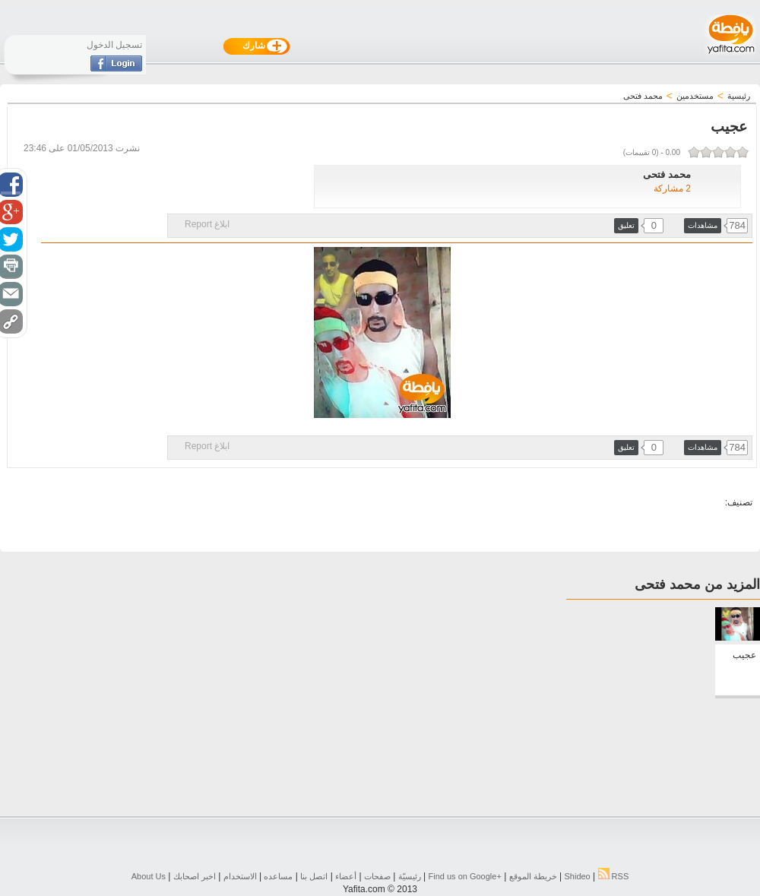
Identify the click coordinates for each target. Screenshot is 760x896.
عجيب (744, 655)
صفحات (377, 876)
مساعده (278, 876)
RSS (613, 876)
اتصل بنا (314, 876)
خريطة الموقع (533, 876)
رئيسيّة (409, 876)
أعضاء (345, 876)
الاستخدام (240, 876)
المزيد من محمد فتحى (697, 584)
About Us (148, 876)
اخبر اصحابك (194, 876)
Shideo (577, 876)
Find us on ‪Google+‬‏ (465, 876)
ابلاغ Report (207, 224)
